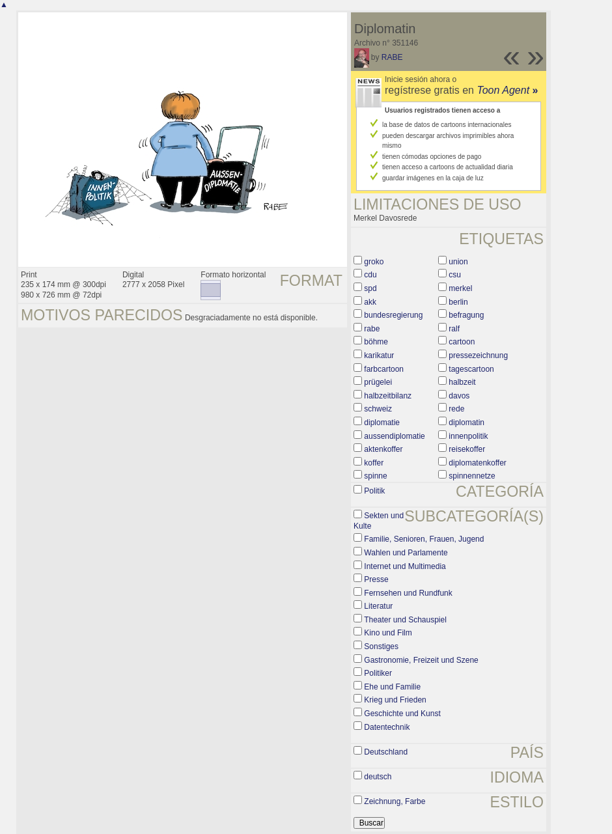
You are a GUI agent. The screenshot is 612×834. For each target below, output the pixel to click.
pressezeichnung (478, 355)
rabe (372, 328)
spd (370, 288)
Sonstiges (381, 646)
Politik (374, 490)
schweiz (378, 408)
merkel (460, 288)
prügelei (378, 382)
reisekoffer (467, 449)
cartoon (462, 341)
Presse (376, 579)
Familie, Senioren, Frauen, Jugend (424, 539)
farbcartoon (384, 369)
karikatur (379, 355)
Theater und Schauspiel (405, 619)
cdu (370, 274)
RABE (392, 57)
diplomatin (466, 422)
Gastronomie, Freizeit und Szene (421, 660)
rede (456, 408)
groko (373, 261)
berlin (458, 302)
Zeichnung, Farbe (394, 801)
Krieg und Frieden (395, 699)
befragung (466, 315)
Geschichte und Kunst (402, 713)
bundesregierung (393, 315)
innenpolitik (468, 436)
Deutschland (386, 752)
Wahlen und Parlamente (405, 552)
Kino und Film (387, 632)
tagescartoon (471, 369)
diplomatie (382, 422)
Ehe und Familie (392, 686)
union (458, 261)
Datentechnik (387, 727)
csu (455, 274)
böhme (376, 341)
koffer (373, 462)
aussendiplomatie (394, 436)
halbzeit (462, 382)
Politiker (378, 673)
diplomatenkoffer (478, 462)
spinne (375, 475)
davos (459, 395)
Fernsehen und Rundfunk (408, 593)
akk (370, 302)
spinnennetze (472, 475)
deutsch (377, 776)
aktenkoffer (383, 449)
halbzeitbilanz (387, 395)
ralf (454, 328)
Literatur (378, 606)
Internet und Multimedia (404, 566)
